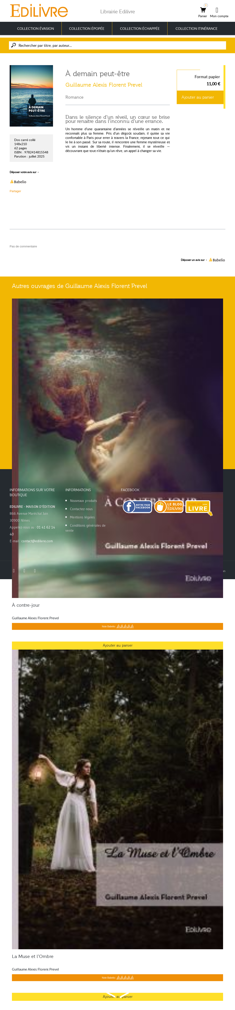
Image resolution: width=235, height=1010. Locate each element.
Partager (15, 191)
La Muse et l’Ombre (32, 956)
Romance (74, 97)
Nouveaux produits (83, 500)
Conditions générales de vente (85, 528)
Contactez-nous (81, 509)
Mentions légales (82, 517)
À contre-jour (26, 605)
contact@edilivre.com (37, 541)
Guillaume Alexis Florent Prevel (103, 85)
